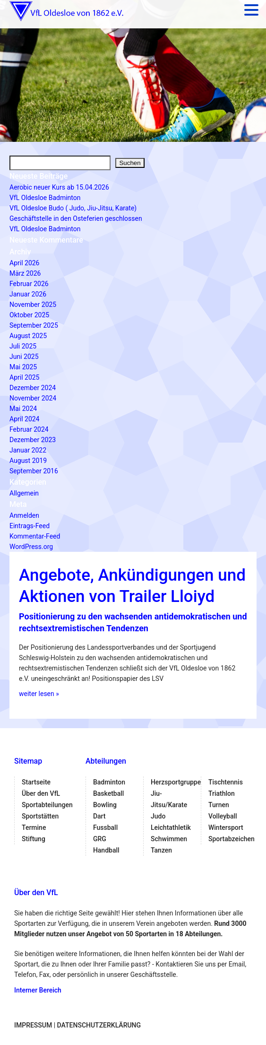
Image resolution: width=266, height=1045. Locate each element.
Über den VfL (41, 793)
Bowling (105, 805)
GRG (99, 839)
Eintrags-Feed (29, 526)
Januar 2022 (27, 450)
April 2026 (24, 263)
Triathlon (221, 793)
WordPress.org (31, 546)
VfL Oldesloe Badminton (44, 197)
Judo (158, 816)
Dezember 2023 (32, 440)
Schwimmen (169, 839)
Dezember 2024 (32, 388)
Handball (106, 850)
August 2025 (28, 336)
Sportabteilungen (47, 805)
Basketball (108, 793)
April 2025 (24, 377)
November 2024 (32, 398)
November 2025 (32, 304)
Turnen (218, 805)
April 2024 (24, 419)
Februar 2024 (29, 429)
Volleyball (222, 816)
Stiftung (33, 839)
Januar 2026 (27, 294)
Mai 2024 (23, 408)
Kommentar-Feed (34, 536)
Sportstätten (40, 816)
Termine (34, 827)
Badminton (109, 782)
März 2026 (25, 273)
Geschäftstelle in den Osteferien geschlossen (75, 218)
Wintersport (225, 827)
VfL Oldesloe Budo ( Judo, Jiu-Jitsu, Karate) (73, 208)
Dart (99, 816)
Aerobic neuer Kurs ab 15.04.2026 (59, 187)
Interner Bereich (37, 990)
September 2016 (33, 471)
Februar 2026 (29, 283)
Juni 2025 (24, 356)
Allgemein (24, 493)
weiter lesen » (39, 693)
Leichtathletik (171, 827)
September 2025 (33, 325)
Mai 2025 (23, 367)
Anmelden (24, 515)
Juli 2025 (22, 346)
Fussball (105, 827)
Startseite (36, 782)
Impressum (33, 1025)
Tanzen (161, 850)
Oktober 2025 (29, 315)
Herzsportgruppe (176, 782)
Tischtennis (225, 782)
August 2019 (28, 460)
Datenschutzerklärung (99, 1025)
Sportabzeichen (231, 839)
